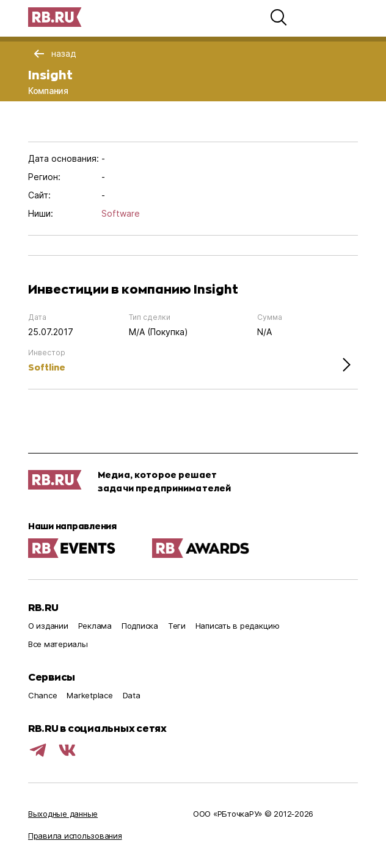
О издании (48, 626)
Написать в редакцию (237, 626)
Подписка (140, 626)
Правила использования (75, 836)
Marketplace (89, 695)
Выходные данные (63, 814)
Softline (46, 367)
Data (131, 695)
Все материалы (58, 644)
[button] (278, 17)
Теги (177, 626)
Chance (42, 695)
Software (120, 213)
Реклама (95, 626)
